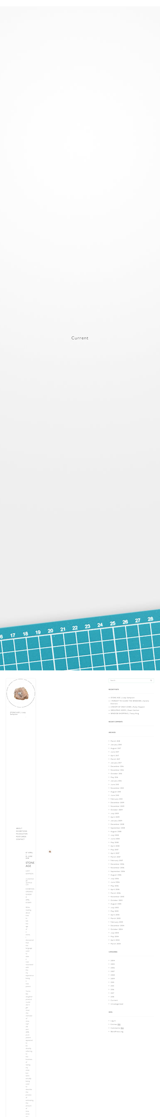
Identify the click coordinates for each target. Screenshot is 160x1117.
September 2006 (118, 871)
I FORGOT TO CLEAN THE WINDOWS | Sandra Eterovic (130, 702)
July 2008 (115, 835)
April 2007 (115, 853)
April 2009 (115, 817)
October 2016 (116, 774)
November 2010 (117, 788)
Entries (115, 1024)
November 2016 (117, 770)
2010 (112, 982)
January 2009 (116, 821)
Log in (113, 1021)
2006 (113, 968)
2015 (112, 986)
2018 (112, 997)
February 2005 (117, 922)
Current (114, 1000)
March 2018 (115, 741)
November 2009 (117, 806)
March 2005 (116, 918)
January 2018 (116, 745)
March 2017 (115, 759)
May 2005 (115, 911)
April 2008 (115, 846)
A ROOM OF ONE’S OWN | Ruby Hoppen (128, 707)
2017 (112, 993)
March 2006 (116, 893)
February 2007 (117, 860)
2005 (113, 964)
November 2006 (117, 868)
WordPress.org (117, 1032)
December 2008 (117, 824)
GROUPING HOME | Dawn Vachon (125, 710)
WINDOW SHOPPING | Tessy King (125, 713)
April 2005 (115, 915)
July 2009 (115, 813)
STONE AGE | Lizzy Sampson (123, 698)
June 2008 (115, 839)
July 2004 (115, 933)
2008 (113, 975)
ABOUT (19, 828)
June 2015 (115, 784)
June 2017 (115, 752)
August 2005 (116, 904)
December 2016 (117, 766)
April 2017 (115, 756)
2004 (113, 961)
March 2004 (116, 944)
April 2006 (115, 889)
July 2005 (115, 908)
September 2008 (118, 828)
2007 (113, 971)
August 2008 (116, 831)
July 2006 (115, 879)
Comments (117, 1028)
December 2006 (117, 864)
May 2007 (115, 850)
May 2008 (115, 842)
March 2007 (116, 857)
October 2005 (117, 900)
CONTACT (20, 839)
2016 (112, 990)
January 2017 (116, 763)
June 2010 (115, 795)
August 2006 (116, 875)
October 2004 (117, 929)
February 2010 (117, 799)
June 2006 (115, 882)
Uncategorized (117, 1004)
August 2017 (116, 748)
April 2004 (115, 940)
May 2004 (115, 936)
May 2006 (115, 886)
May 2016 (114, 777)
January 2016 (116, 781)
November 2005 (117, 897)
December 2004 (117, 926)
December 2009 (117, 803)
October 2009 (117, 810)
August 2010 (116, 792)
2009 (113, 979)
